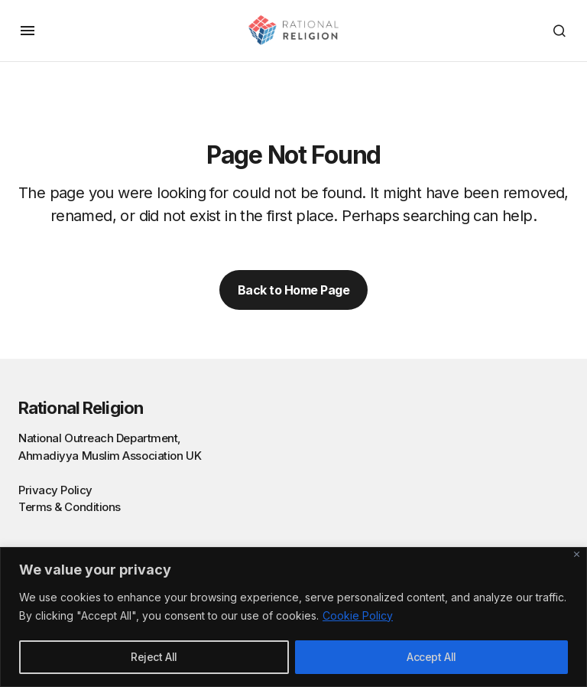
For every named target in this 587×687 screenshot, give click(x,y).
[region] (293, 617)
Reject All (154, 656)
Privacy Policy (55, 490)
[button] (27, 30)
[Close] (576, 554)
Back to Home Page (294, 290)
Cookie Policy (358, 615)
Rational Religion (80, 408)
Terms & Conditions (69, 507)
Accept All (431, 656)
